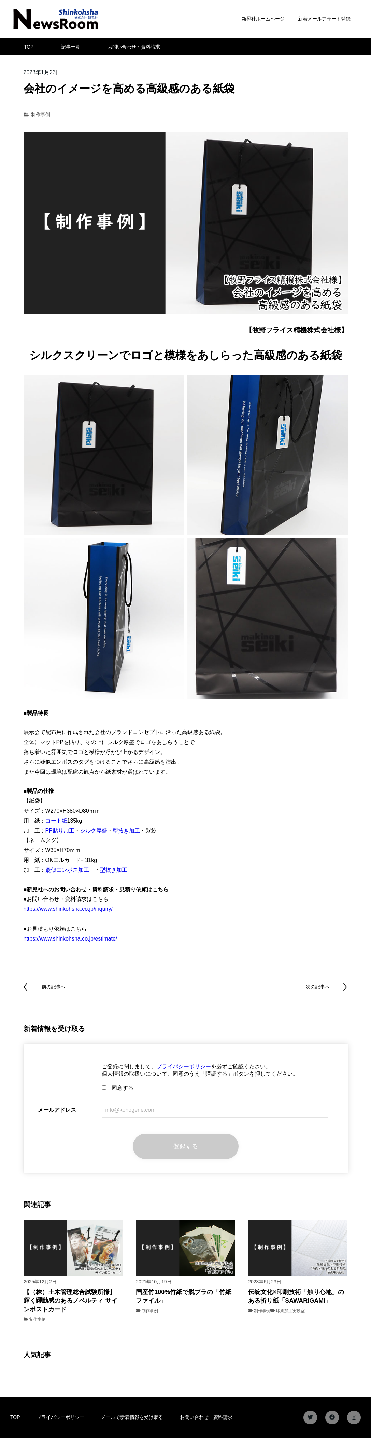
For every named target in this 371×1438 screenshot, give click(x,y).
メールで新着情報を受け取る (132, 1417)
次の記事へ (318, 986)
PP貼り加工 (59, 831)
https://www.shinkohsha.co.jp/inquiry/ (68, 909)
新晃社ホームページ (263, 19)
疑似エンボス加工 (67, 870)
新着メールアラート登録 (324, 19)
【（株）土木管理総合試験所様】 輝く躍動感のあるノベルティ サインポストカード (70, 1301)
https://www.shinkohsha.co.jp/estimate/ (70, 939)
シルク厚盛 (93, 831)
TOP (29, 47)
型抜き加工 (126, 831)
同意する (117, 1088)
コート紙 (56, 821)
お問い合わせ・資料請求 (134, 47)
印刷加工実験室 (290, 1310)
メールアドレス (57, 1110)
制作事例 (40, 114)
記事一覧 (70, 47)
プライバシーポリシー (183, 1066)
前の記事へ (54, 986)
